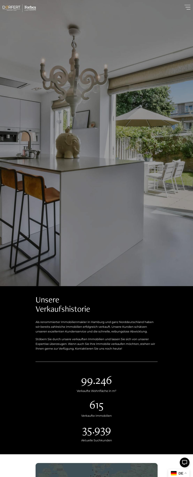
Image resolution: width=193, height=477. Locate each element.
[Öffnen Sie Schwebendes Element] (185, 462)
